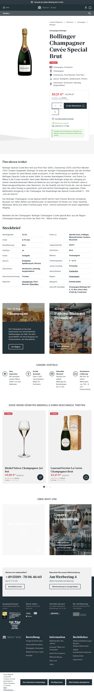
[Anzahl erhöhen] (55, 112)
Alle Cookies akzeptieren (79, 682)
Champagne (74, 276)
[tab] (14, 162)
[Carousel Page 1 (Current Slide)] (44, 487)
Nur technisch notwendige (34, 682)
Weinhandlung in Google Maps (65, 586)
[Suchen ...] (45, 13)
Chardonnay (27, 282)
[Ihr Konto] (86, 7)
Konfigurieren (57, 682)
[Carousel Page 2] (47, 487)
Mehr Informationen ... (8, 689)
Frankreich (73, 271)
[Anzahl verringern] (55, 106)
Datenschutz (78, 656)
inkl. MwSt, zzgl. (59, 98)
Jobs (51, 664)
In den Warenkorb (75, 105)
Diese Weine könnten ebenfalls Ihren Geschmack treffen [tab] (47, 405)
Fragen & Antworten (34, 641)
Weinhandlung (55, 657)
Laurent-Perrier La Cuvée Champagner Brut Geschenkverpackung (66, 470)
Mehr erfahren (63, 542)
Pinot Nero (34, 284)
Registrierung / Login (35, 652)
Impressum (77, 659)
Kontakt (29, 655)
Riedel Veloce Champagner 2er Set (24, 470)
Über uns (53, 661)
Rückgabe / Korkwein (34, 648)
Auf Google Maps (64, 548)
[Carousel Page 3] (50, 487)
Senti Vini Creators (57, 653)
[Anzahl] (61, 106)
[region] (24, 50)
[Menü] (6, 7)
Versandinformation (34, 644)
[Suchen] (88, 13)
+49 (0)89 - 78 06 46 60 (24, 577)
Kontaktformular (15, 586)
